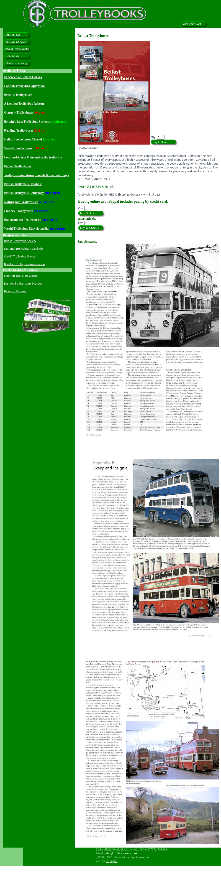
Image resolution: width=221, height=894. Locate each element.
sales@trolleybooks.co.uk (120, 853)
